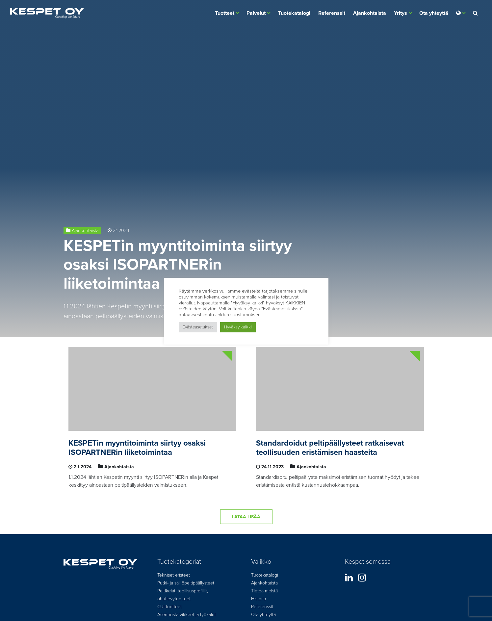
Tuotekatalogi (294, 13)
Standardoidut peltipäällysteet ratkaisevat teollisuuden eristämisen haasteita (330, 447)
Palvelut (256, 13)
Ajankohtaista (369, 13)
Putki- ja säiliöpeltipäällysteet (185, 583)
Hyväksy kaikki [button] (238, 327)
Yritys (400, 13)
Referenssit (331, 13)
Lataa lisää (246, 517)
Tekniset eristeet (173, 575)
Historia (258, 599)
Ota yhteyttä (433, 13)
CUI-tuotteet (169, 606)
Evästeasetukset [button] (198, 327)
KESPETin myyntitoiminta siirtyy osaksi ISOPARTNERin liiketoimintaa (178, 264)
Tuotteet (224, 13)
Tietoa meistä (264, 591)
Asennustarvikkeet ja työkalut (186, 614)
